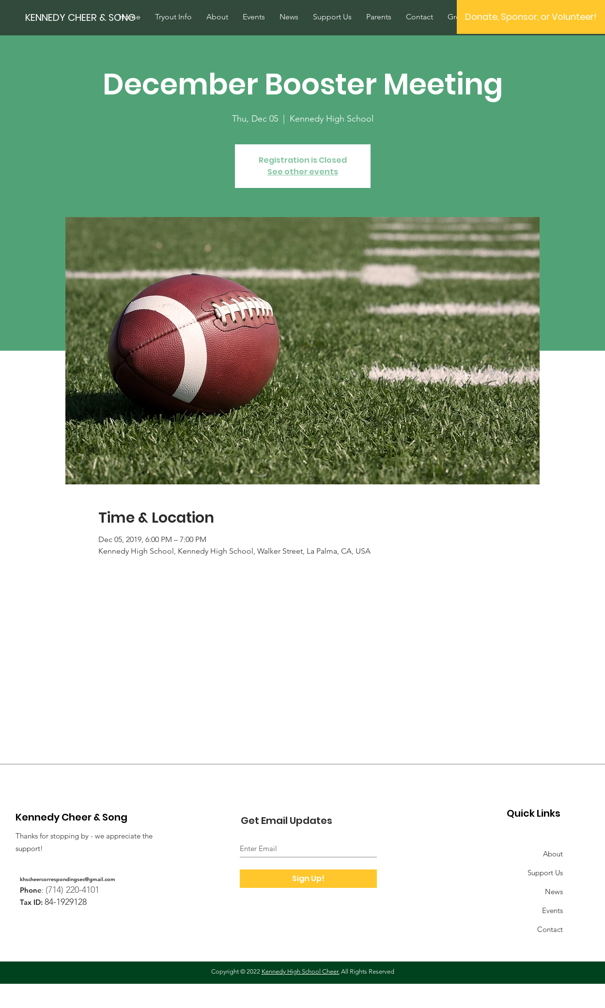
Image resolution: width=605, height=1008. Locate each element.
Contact (550, 929)
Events (552, 910)
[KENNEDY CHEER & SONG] (87, 17)
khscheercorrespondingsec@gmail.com (67, 879)
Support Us (545, 872)
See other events (302, 171)
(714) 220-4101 (72, 889)
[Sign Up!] (308, 878)
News (554, 891)
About (553, 853)
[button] (531, 17)
